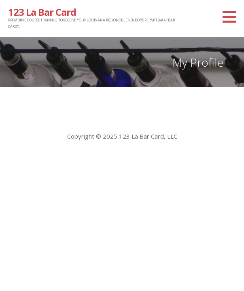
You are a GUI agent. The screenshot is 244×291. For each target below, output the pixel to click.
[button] (232, 16)
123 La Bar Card (42, 12)
